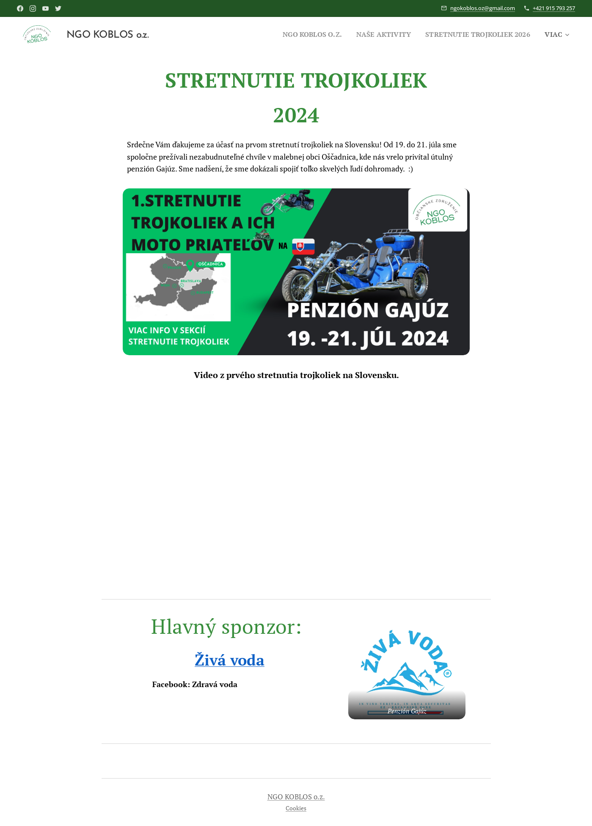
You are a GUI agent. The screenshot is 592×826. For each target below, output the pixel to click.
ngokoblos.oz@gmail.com (482, 8)
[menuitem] (300, 34)
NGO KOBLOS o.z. (296, 796)
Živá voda (229, 660)
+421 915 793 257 (554, 8)
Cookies (296, 808)
